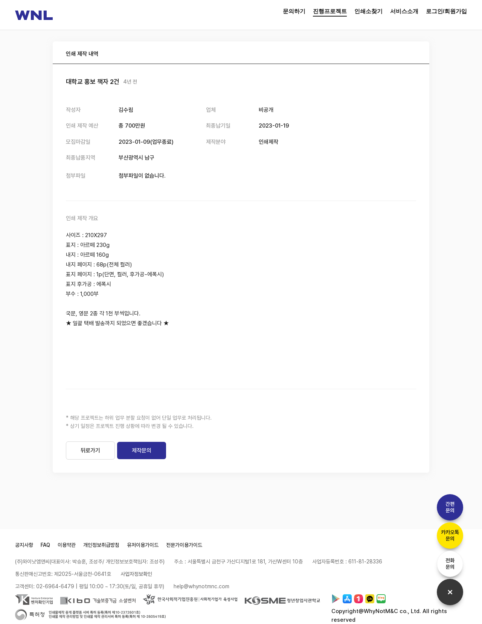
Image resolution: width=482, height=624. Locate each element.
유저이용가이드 (143, 545)
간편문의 (450, 507)
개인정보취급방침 (101, 545)
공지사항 (24, 545)
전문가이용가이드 (184, 545)
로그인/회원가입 (446, 11)
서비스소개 (404, 11)
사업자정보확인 (136, 574)
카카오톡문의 (450, 535)
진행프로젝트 (330, 11)
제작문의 (141, 450)
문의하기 (294, 11)
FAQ (45, 545)
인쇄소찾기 (368, 11)
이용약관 (67, 545)
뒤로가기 (90, 450)
